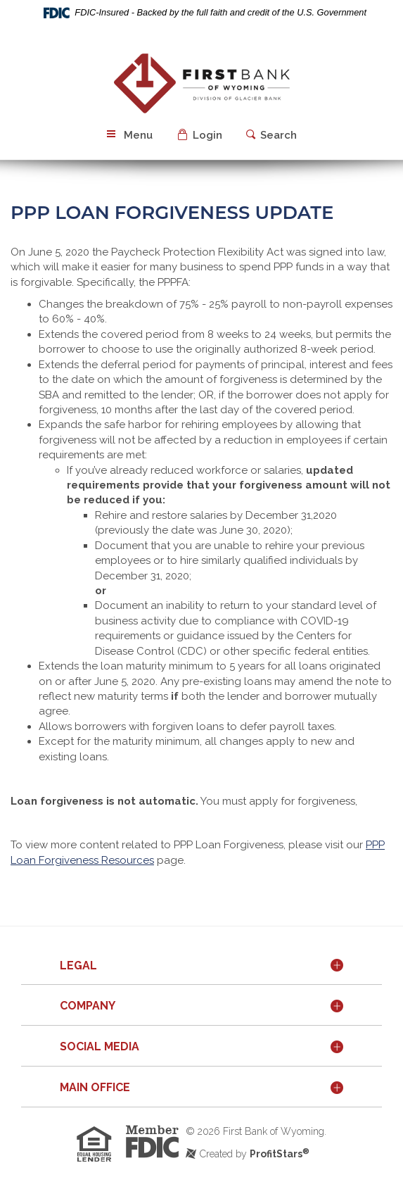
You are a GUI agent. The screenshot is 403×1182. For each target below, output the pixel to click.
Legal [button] (78, 965)
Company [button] (87, 1005)
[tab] (201, 967)
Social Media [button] (99, 1046)
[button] (201, 136)
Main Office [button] (95, 1087)
